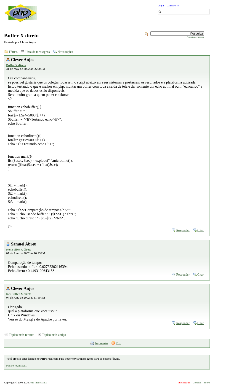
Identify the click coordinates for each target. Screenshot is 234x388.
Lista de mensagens (37, 52)
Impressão (101, 343)
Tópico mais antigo (54, 335)
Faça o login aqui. (16, 365)
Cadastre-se (173, 5)
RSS (118, 343)
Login (161, 5)
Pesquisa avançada (195, 37)
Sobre (207, 382)
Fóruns (13, 52)
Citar (200, 230)
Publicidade (184, 382)
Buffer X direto (16, 65)
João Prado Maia (38, 382)
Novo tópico (65, 52)
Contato (197, 382)
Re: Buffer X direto (18, 249)
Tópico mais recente (21, 335)
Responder (182, 230)
